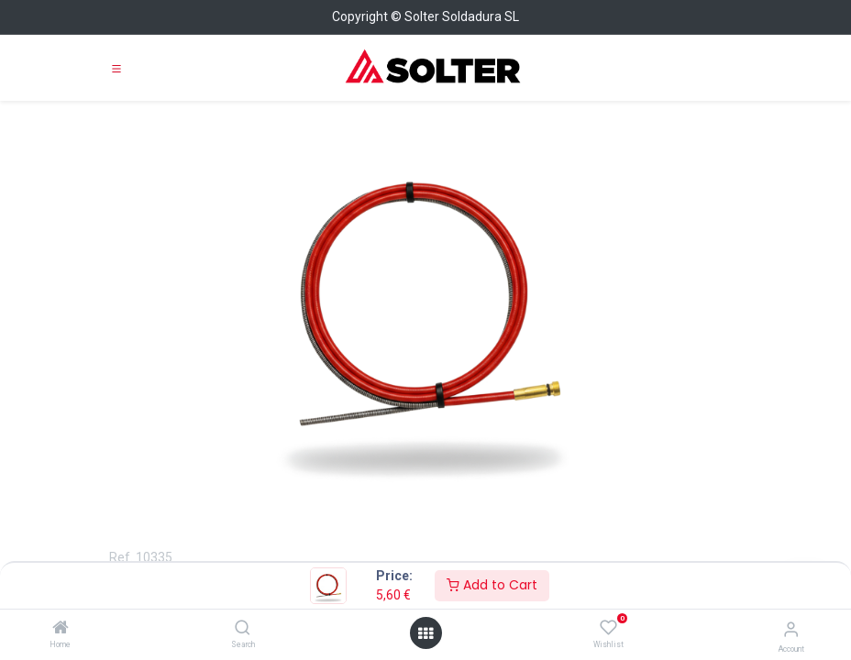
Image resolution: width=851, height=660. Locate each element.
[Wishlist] (608, 628)
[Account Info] (791, 629)
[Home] (60, 629)
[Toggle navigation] (116, 68)
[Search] (242, 629)
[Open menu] (425, 633)
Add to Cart (492, 585)
